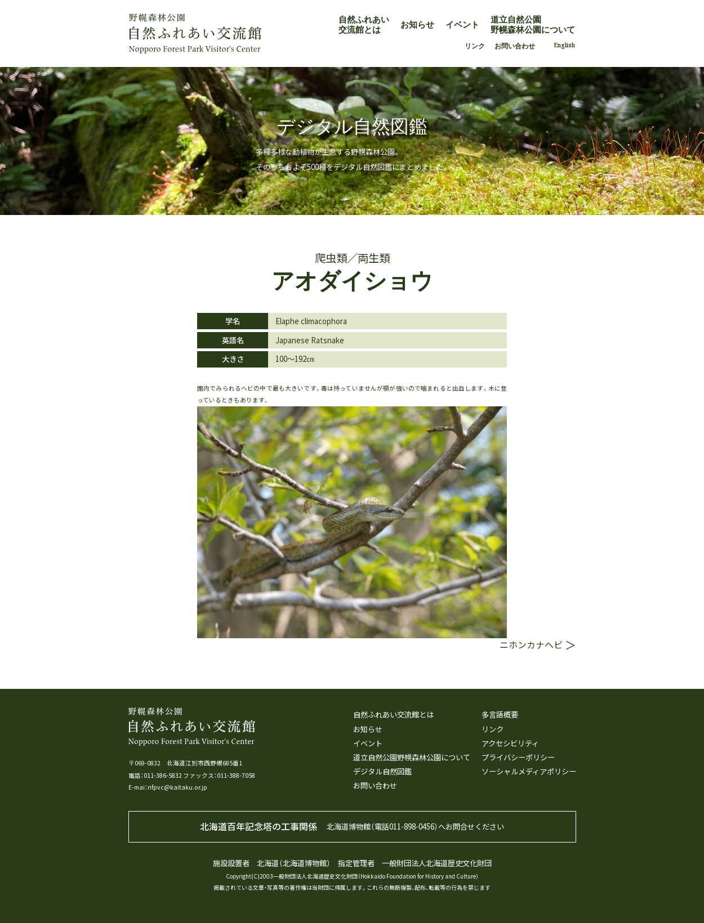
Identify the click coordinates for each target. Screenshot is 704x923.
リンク (475, 45)
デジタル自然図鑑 (382, 771)
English (564, 45)
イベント (462, 24)
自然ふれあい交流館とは (363, 24)
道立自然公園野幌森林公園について (533, 24)
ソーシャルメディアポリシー (529, 771)
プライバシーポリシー (518, 757)
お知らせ (417, 24)
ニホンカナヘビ (531, 644)
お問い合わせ (514, 45)
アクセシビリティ (510, 743)
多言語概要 (500, 714)
